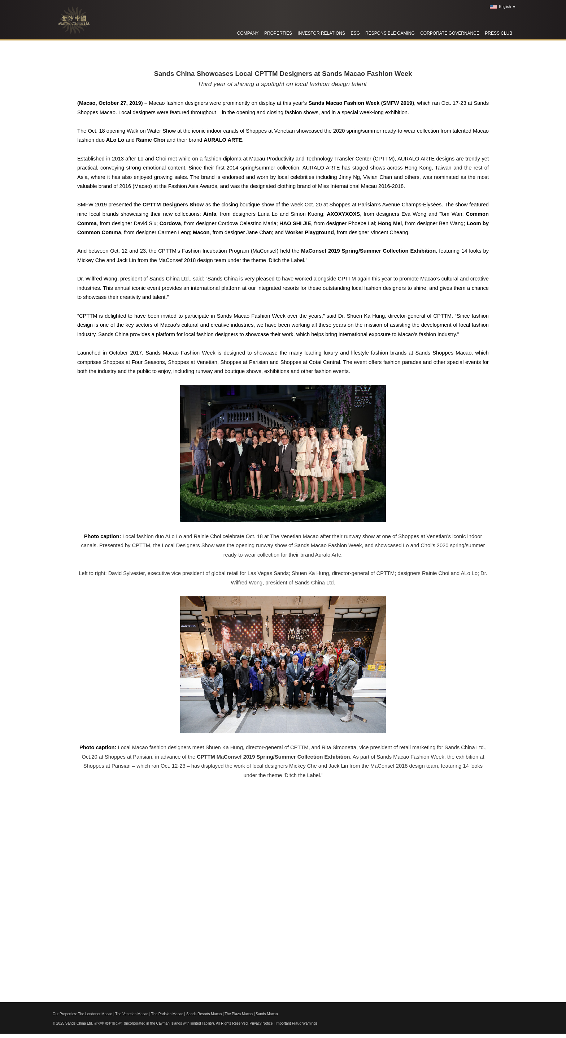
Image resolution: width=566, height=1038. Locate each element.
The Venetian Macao (131, 1014)
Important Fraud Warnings (297, 1023)
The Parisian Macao (167, 1014)
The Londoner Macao (95, 1014)
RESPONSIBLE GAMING (390, 33)
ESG (355, 33)
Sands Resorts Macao (204, 1014)
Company (248, 33)
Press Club (498, 33)
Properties (278, 33)
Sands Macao (267, 1014)
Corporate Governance (449, 33)
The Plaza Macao (239, 1014)
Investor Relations (321, 33)
